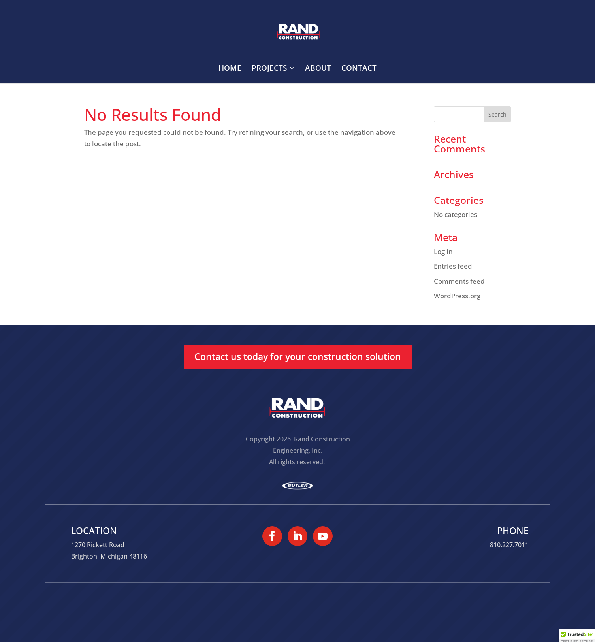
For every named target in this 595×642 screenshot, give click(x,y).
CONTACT (359, 69)
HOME (229, 69)
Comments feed (459, 281)
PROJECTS (269, 69)
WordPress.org (457, 295)
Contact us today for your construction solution (297, 356)
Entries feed (453, 266)
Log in (443, 251)
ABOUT (318, 69)
